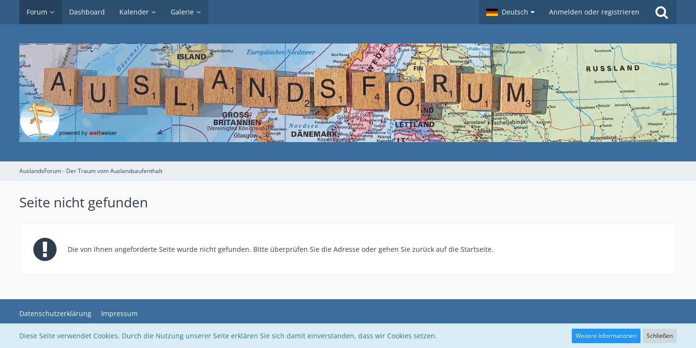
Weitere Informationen (606, 336)
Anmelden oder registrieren (594, 11)
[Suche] (662, 12)
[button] (510, 12)
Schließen (660, 336)
